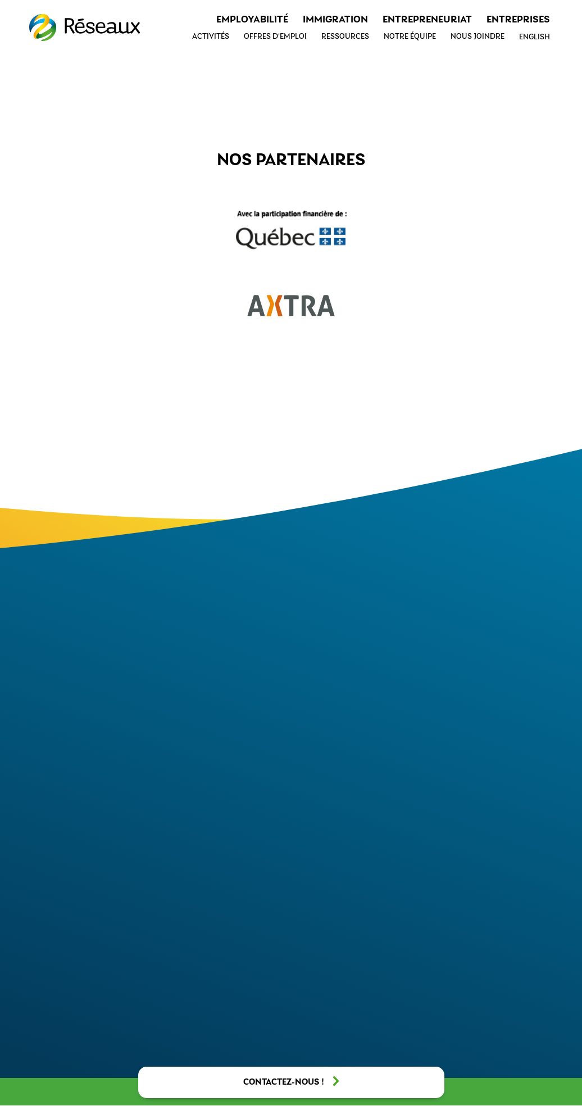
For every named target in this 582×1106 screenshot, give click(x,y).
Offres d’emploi (275, 37)
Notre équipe (410, 37)
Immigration (335, 20)
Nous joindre (477, 37)
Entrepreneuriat (427, 20)
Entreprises (518, 20)
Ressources (345, 37)
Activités (210, 37)
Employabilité (252, 20)
